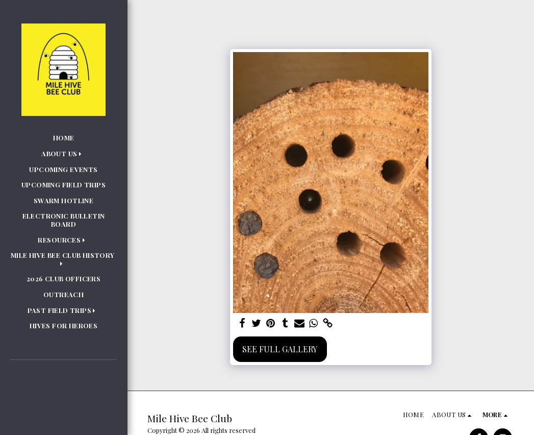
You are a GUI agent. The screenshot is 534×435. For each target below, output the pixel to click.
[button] (63, 153)
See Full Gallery (279, 349)
